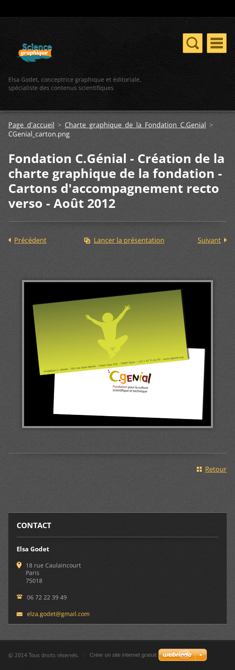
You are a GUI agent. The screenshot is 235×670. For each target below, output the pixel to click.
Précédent (30, 240)
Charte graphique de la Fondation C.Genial (135, 124)
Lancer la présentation (129, 240)
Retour (216, 469)
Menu (217, 43)
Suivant (209, 240)
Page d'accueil (31, 124)
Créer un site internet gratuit (123, 655)
